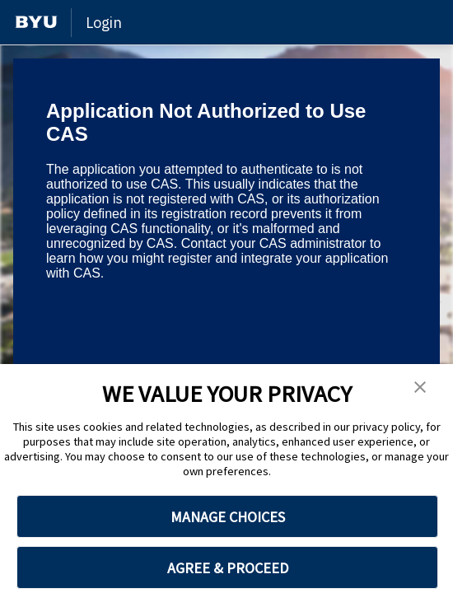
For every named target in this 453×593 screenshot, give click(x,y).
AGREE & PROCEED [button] (227, 567)
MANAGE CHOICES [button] (227, 516)
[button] (420, 388)
